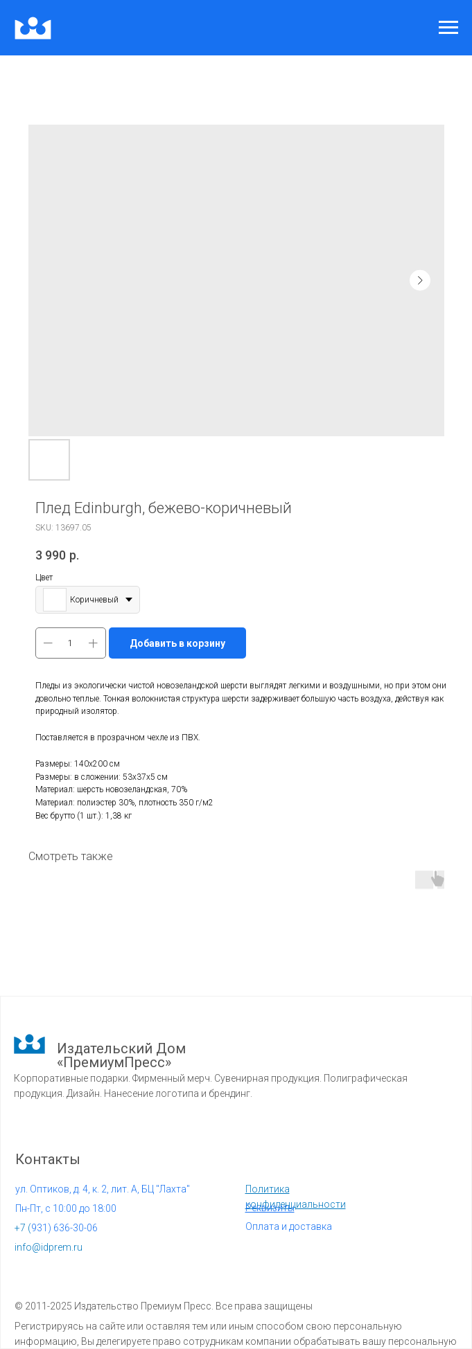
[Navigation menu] (448, 28)
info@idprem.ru (48, 1247)
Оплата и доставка (288, 1226)
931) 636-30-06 (56, 1227)
